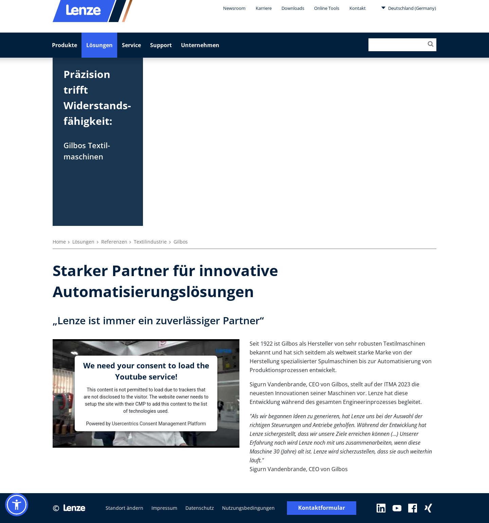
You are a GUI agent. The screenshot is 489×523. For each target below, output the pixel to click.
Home (59, 241)
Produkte (64, 45)
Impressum (164, 508)
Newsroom (234, 8)
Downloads (293, 8)
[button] (16, 505)
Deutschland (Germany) (408, 7)
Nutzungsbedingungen (248, 508)
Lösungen (99, 45)
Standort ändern (124, 508)
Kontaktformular (321, 507)
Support (161, 45)
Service (131, 45)
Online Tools (326, 8)
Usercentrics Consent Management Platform (159, 423)
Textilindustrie (150, 241)
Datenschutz (199, 508)
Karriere (264, 8)
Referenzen (114, 241)
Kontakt (357, 8)
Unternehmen (200, 45)
